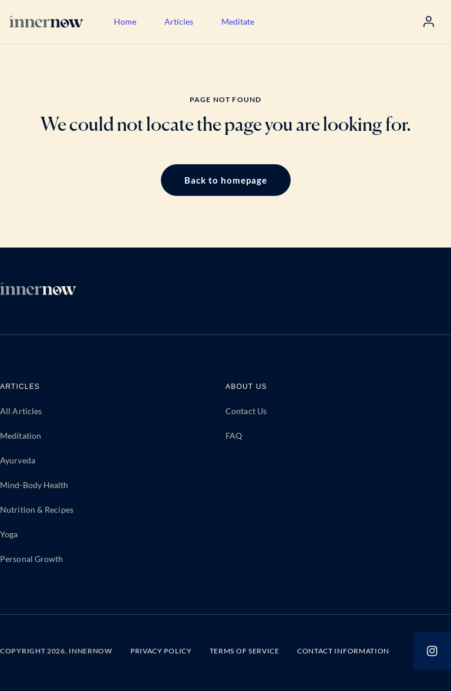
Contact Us (246, 411)
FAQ (234, 436)
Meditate (237, 21)
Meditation (20, 436)
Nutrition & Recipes (36, 509)
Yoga (9, 534)
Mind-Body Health (34, 485)
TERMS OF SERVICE (245, 650)
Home (125, 21)
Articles (178, 21)
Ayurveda (17, 460)
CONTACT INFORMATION (343, 650)
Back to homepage (225, 180)
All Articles (21, 411)
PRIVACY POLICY (161, 650)
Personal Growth (31, 559)
